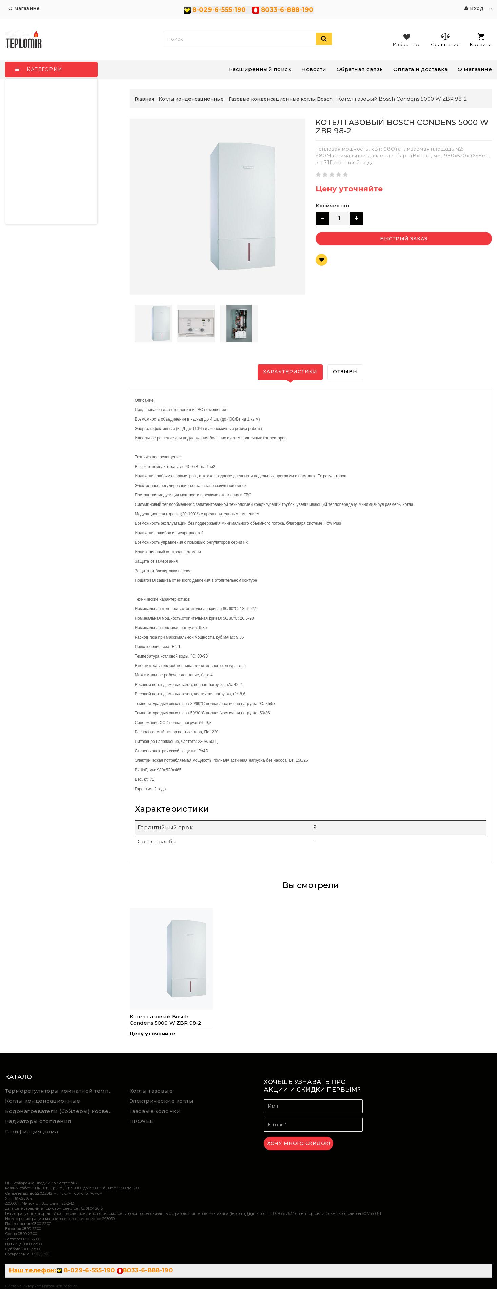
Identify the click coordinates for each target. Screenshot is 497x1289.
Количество (332, 205)
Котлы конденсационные (42, 1101)
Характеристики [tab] (290, 372)
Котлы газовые (151, 1091)
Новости (313, 69)
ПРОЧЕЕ (141, 1121)
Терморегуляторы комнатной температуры (62, 1091)
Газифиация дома (31, 1131)
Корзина (481, 40)
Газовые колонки (154, 1111)
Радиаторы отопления (38, 1121)
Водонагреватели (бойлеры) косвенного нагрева (62, 1111)
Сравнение (445, 39)
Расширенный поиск (260, 69)
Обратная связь (360, 69)
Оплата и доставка (420, 69)
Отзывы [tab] (345, 372)
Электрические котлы (161, 1101)
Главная (144, 99)
